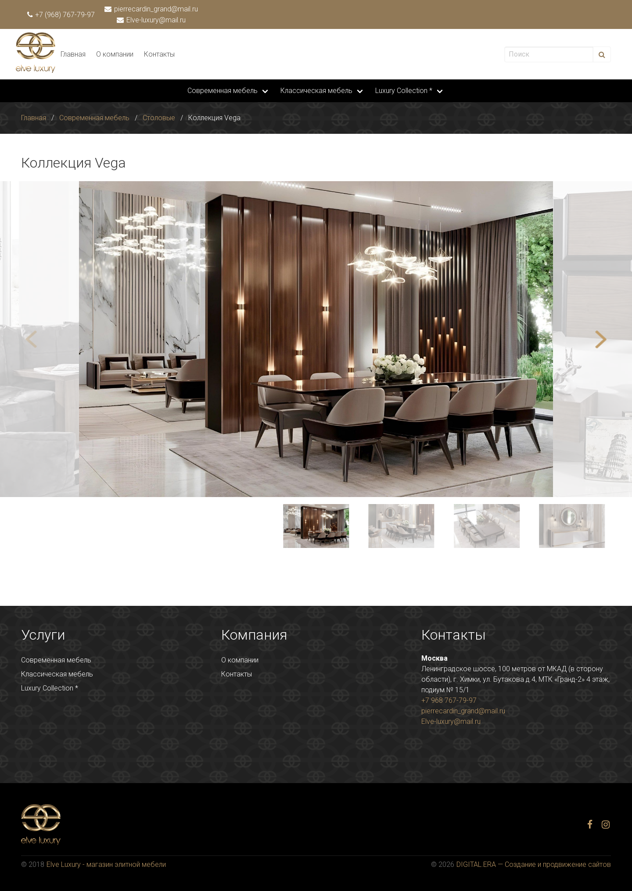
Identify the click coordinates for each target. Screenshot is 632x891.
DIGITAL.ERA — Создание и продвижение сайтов (533, 864)
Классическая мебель (316, 90)
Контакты (159, 54)
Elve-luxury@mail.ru (152, 20)
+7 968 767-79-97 (449, 700)
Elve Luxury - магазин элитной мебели (106, 864)
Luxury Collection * (403, 90)
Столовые (159, 118)
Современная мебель (222, 90)
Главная (73, 54)
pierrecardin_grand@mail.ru (151, 9)
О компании (114, 54)
